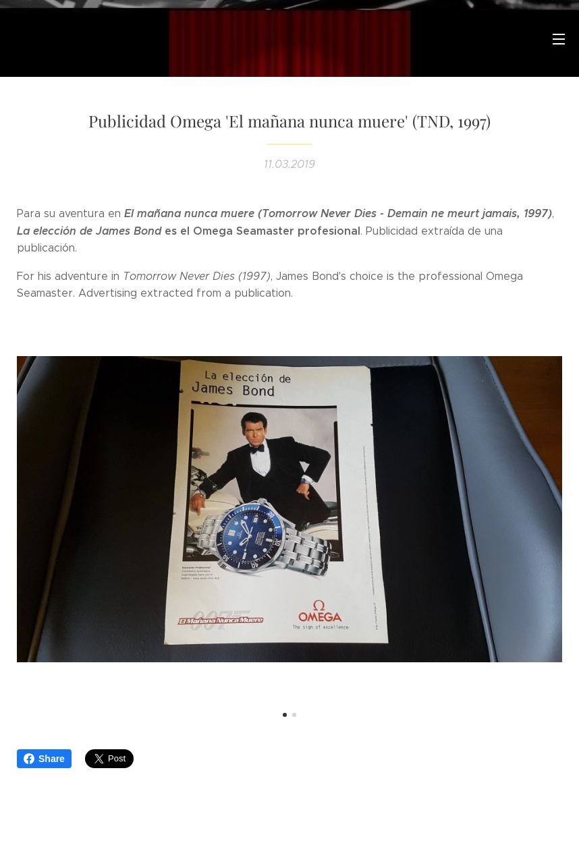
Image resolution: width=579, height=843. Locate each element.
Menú (559, 39)
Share (44, 758)
